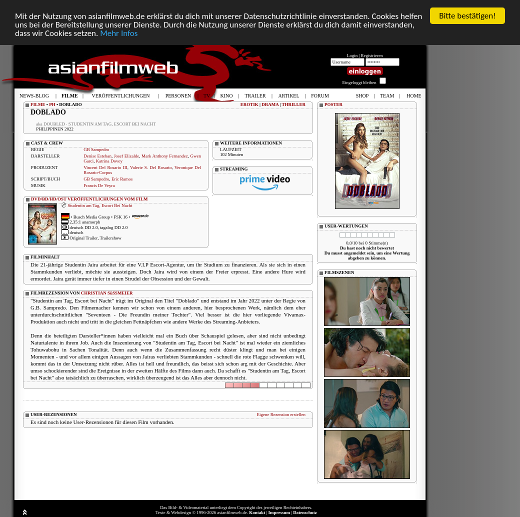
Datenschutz (305, 512)
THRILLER (294, 104)
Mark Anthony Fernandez (165, 156)
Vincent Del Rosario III (106, 167)
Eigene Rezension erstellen (281, 414)
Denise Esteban (98, 156)
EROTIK (249, 104)
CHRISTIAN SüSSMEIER (107, 293)
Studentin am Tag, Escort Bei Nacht (100, 205)
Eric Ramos (122, 179)
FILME (38, 104)
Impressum (279, 512)
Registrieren (372, 55)
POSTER (333, 104)
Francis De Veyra (99, 185)
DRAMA (270, 104)
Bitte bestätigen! (467, 15)
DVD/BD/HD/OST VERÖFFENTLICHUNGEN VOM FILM (89, 199)
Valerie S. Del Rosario (151, 167)
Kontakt (257, 512)
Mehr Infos (119, 33)
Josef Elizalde (126, 156)
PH (52, 104)
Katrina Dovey (109, 161)
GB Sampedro (96, 149)
